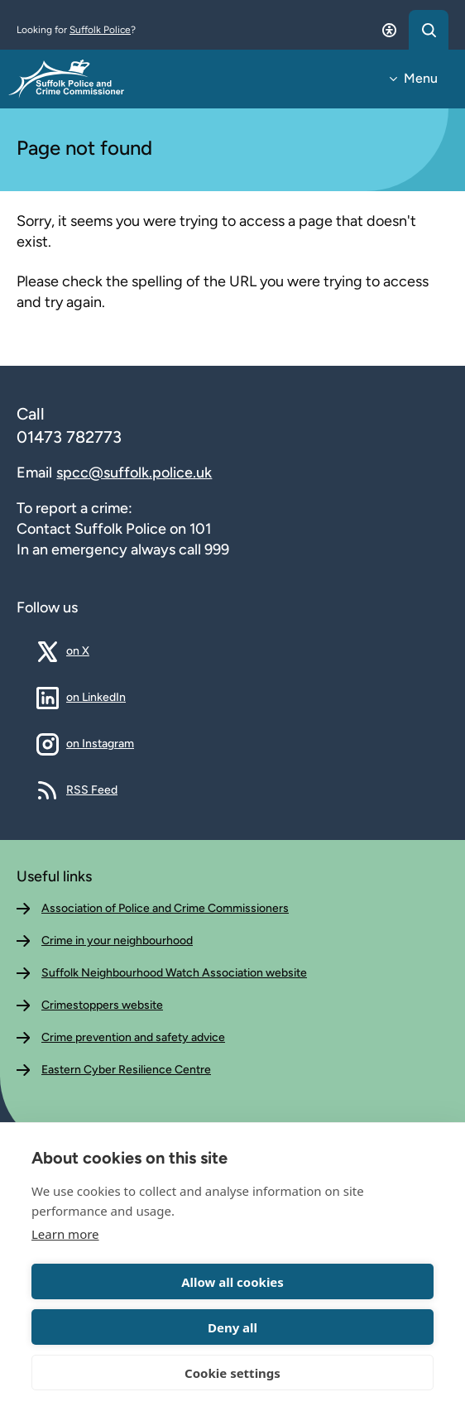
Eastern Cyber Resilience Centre (126, 1070)
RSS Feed (91, 789)
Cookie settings (232, 1373)
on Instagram (100, 743)
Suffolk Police (100, 30)
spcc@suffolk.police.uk (134, 472)
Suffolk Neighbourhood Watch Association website (174, 973)
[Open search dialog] (428, 30)
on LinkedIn (96, 696)
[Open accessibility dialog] (389, 30)
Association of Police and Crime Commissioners (165, 908)
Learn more (65, 1234)
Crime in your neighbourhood (117, 940)
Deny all (232, 1327)
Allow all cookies (232, 1282)
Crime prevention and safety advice (133, 1037)
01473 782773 (69, 437)
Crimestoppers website (102, 1005)
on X (90, 650)
